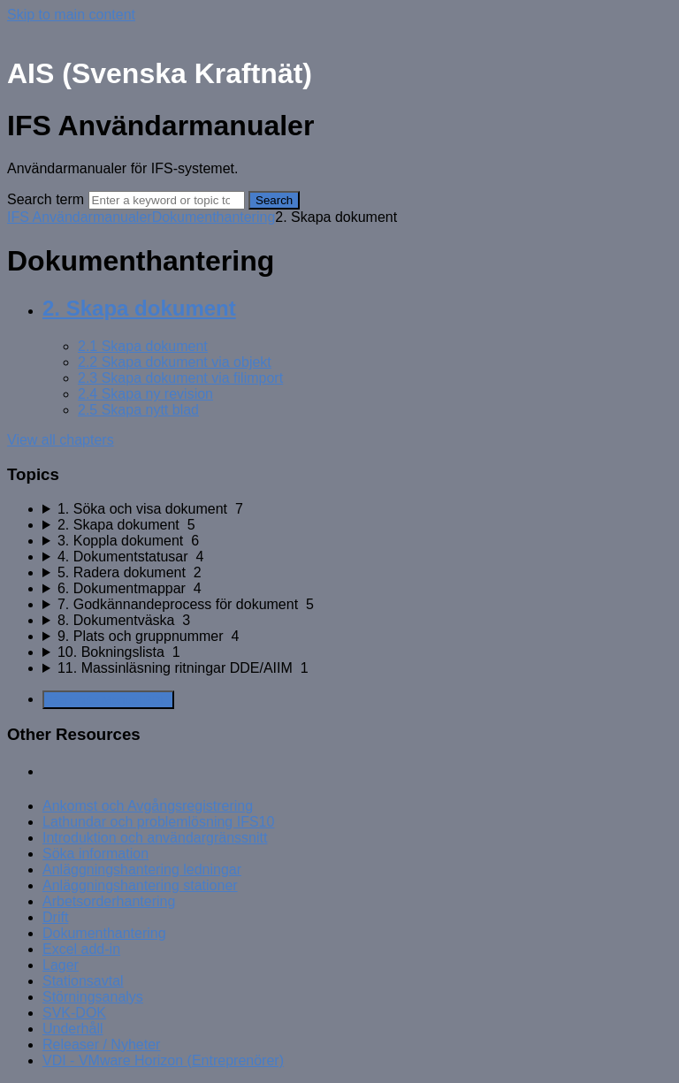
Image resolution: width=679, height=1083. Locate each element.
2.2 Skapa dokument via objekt (174, 362)
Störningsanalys (92, 996)
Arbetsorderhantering (108, 901)
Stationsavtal (83, 980)
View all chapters (60, 439)
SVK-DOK (74, 1012)
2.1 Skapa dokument (143, 346)
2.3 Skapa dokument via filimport (180, 377)
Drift (55, 917)
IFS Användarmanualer (79, 217)
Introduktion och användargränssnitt (154, 837)
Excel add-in (81, 949)
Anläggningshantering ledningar (141, 869)
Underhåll (72, 1028)
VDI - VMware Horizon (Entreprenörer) (163, 1060)
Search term (45, 199)
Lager (60, 964)
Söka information (95, 853)
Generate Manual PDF (108, 699)
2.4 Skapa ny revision (145, 393)
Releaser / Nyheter (101, 1044)
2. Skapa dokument (139, 308)
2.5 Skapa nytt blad (138, 409)
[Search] (166, 200)
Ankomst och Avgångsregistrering (147, 805)
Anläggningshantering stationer (140, 885)
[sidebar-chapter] (357, 509)
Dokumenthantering (214, 217)
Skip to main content (71, 14)
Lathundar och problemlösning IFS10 (158, 821)
